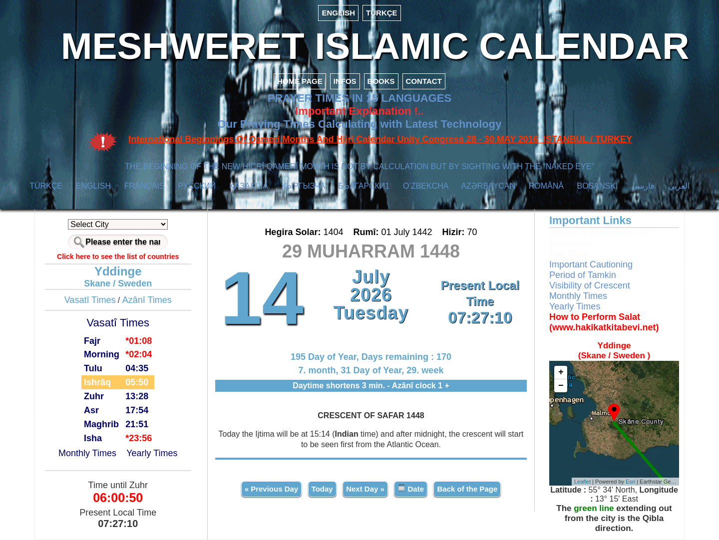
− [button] (561, 386)
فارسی (643, 186)
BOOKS (381, 81)
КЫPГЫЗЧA (303, 186)
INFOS (345, 81)
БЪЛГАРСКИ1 (363, 186)
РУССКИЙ (197, 186)
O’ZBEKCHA (425, 186)
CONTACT (424, 81)
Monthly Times (87, 453)
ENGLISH (338, 12)
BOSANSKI (597, 186)
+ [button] (561, 372)
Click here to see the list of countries (118, 257)
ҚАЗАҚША (248, 186)
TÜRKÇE (381, 12)
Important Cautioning (591, 265)
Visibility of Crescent (589, 285)
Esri (630, 482)
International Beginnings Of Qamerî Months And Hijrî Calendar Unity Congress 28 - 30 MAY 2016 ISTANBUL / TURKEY (380, 139)
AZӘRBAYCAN (488, 186)
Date (410, 488)
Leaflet (582, 482)
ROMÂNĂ (546, 186)
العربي (679, 186)
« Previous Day (272, 489)
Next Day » (365, 489)
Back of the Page (467, 489)
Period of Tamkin (582, 275)
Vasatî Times (90, 300)
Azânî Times (147, 300)
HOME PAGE (300, 81)
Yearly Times (151, 453)
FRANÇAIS (144, 186)
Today (322, 489)
